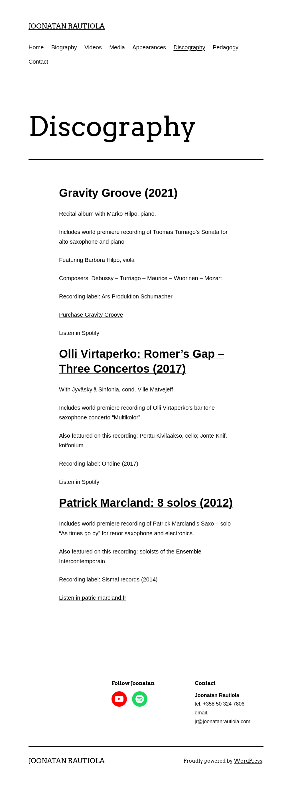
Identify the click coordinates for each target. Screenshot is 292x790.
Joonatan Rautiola (67, 26)
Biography (64, 47)
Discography (189, 47)
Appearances (149, 47)
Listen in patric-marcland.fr (92, 598)
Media (117, 47)
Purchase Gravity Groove (91, 315)
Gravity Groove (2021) (118, 193)
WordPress (248, 761)
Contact (38, 61)
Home (36, 47)
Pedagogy (225, 47)
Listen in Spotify (79, 333)
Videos (93, 47)
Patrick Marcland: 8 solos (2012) (146, 502)
